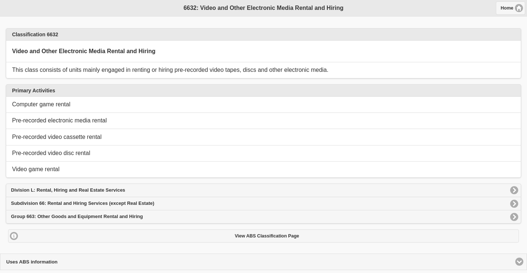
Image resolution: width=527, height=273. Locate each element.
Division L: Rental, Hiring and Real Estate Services (68, 190)
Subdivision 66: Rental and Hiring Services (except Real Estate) (82, 203)
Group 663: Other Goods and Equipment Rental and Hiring (77, 216)
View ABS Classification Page (267, 236)
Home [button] (507, 8)
